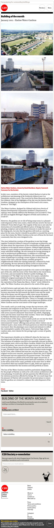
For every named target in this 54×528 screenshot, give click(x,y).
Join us (29, 495)
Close (50, 523)
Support (30, 487)
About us (30, 493)
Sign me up (5, 469)
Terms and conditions (34, 504)
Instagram (30, 513)
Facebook (4, 391)
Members (42, 8)
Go (49, 442)
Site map (30, 509)
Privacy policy (31, 506)
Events (29, 489)
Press (29, 502)
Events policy (31, 507)
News (29, 485)
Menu (49, 8)
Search (49, 422)
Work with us (31, 498)
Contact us (30, 496)
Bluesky (29, 517)
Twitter (11, 391)
